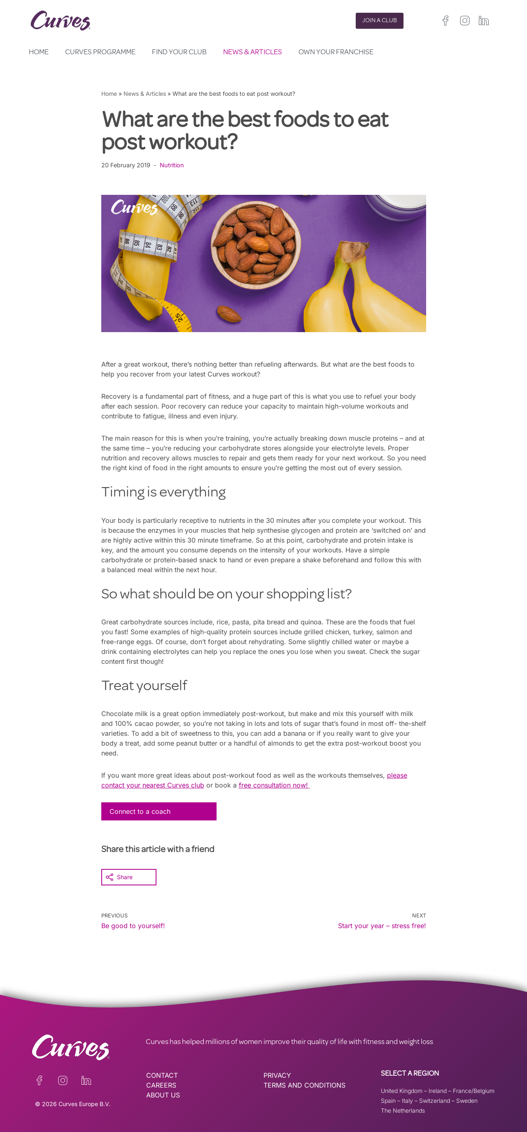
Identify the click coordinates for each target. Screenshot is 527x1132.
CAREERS (161, 1085)
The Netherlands (403, 1110)
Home (39, 52)
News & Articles (252, 52)
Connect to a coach (140, 811)
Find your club (179, 52)
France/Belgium (473, 1090)
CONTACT (162, 1075)
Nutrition (172, 165)
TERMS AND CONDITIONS (304, 1085)
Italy (407, 1100)
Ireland (438, 1090)
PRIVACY (277, 1075)
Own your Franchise (335, 52)
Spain (388, 1100)
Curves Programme (100, 52)
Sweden (467, 1100)
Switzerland (434, 1100)
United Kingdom (401, 1090)
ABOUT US (163, 1095)
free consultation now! (274, 785)
